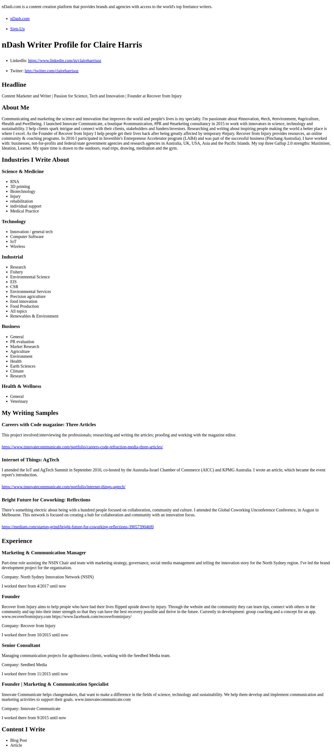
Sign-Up (17, 28)
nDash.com (20, 18)
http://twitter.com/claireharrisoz (52, 70)
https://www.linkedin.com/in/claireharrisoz (64, 60)
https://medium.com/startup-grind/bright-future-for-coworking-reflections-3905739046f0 (78, 526)
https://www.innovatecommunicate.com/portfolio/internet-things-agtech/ (63, 486)
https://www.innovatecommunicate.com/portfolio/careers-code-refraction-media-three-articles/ (82, 447)
